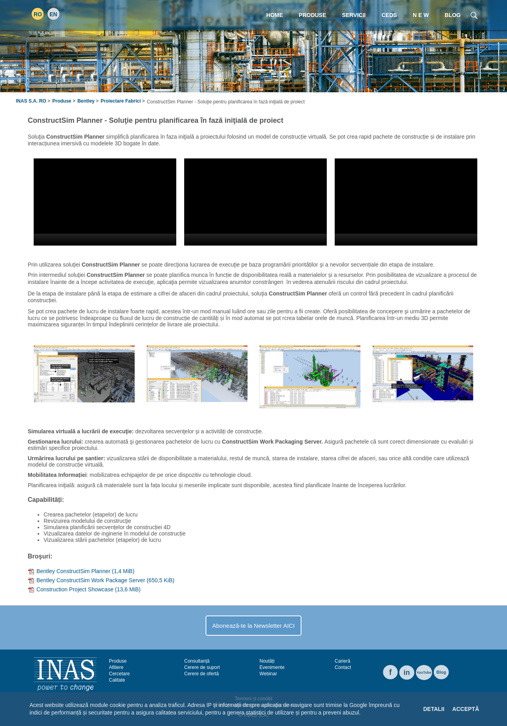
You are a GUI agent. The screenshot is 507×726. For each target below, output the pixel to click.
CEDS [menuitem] (389, 15)
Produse (61, 101)
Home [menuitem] (274, 15)
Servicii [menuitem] (354, 15)
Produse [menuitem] (312, 15)
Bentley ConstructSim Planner (85, 571)
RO (38, 14)
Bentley (85, 101)
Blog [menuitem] (453, 15)
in (407, 672)
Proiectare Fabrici (121, 101)
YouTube (424, 673)
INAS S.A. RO (31, 101)
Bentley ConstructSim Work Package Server (105, 580)
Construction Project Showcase (88, 589)
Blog (441, 672)
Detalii (433, 709)
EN (53, 14)
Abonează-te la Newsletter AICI (253, 625)
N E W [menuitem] (421, 15)
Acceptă (465, 709)
